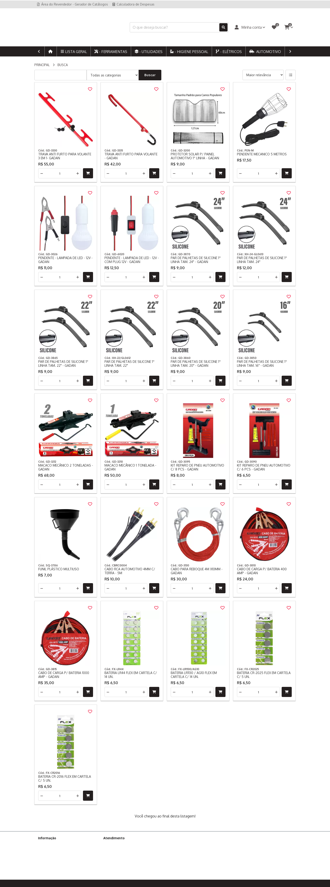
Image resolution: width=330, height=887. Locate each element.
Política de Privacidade (55, 850)
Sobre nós (45, 844)
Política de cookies (52, 856)
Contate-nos (112, 844)
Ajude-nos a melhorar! (54, 862)
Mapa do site (113, 850)
